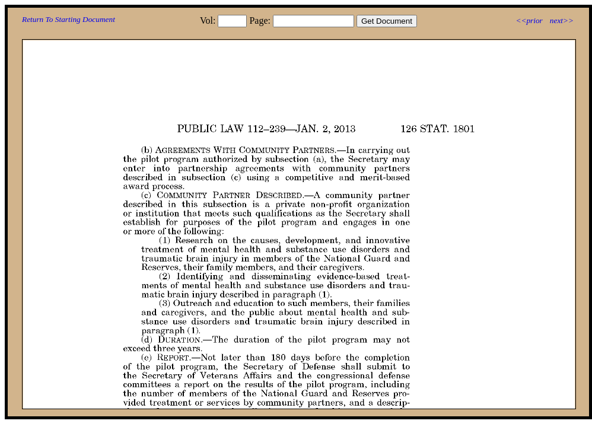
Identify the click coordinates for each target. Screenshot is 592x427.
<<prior (528, 20)
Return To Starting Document (68, 19)
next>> (562, 20)
